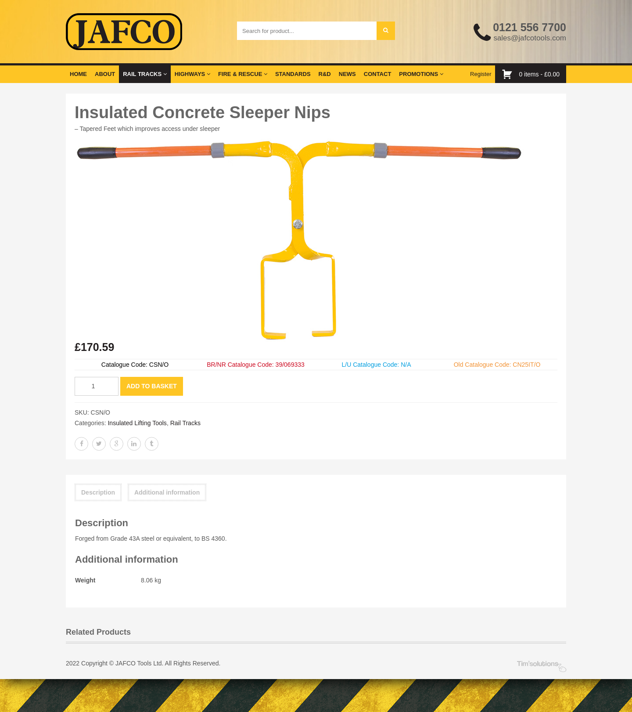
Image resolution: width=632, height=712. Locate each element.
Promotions (421, 74)
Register (480, 74)
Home (78, 74)
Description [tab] (98, 492)
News (347, 74)
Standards (293, 74)
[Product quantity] (96, 386)
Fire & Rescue (242, 74)
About (105, 74)
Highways (192, 74)
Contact (377, 74)
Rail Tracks (144, 74)
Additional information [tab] (167, 492)
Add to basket (151, 386)
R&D (325, 74)
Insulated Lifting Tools (137, 422)
